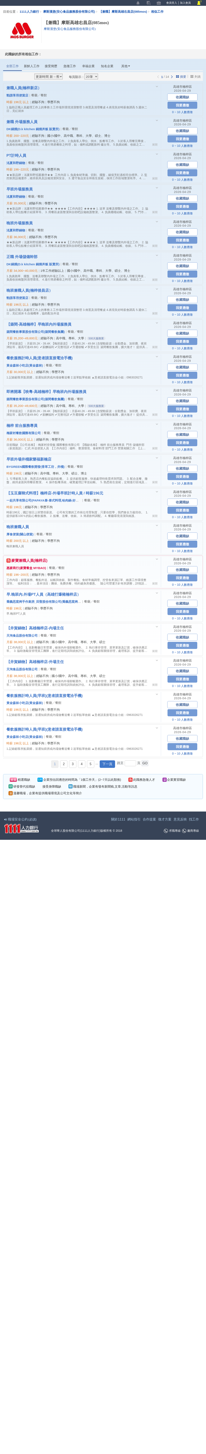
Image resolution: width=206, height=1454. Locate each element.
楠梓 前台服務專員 (21, 425)
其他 (125, 66)
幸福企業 (88, 66)
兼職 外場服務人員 (21, 121)
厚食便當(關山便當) (20, 534)
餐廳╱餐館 (39, 95)
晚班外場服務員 (19, 222)
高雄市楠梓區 (182, 86)
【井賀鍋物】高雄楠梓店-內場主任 (35, 627)
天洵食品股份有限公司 (22, 635)
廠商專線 (190, 831)
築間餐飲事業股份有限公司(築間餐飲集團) (35, 332)
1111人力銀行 (29, 11)
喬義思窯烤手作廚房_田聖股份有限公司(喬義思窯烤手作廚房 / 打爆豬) (54, 601)
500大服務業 (96, 338)
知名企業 (107, 66)
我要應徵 (182, 105)
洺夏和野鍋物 (15, 163)
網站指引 (134, 819)
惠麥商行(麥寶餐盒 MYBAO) (26, 568)
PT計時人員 (16, 155)
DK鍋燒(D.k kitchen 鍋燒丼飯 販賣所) (33, 129)
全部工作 (12, 66)
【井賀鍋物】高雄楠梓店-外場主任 (35, 661)
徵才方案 (164, 819)
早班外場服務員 (19, 189)
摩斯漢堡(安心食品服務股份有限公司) (69, 11)
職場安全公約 (20, 819)
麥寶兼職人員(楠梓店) (26, 560)
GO (145, 763)
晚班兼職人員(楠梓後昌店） (29, 290)
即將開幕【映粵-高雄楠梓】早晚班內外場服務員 (46, 391)
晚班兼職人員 (17, 526)
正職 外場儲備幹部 (21, 256)
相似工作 (157, 11)
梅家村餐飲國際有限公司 (23, 433)
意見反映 (180, 819)
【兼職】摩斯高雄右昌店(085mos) (125, 11)
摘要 (181, 76)
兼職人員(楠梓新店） (23, 87)
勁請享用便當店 (17, 95)
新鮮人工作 (32, 66)
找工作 (194, 819)
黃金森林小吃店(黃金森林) (24, 365)
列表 (195, 76)
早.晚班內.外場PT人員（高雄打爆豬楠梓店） (43, 594)
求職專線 (172, 831)
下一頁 (107, 764)
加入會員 (185, 2)
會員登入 (171, 2)
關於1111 (118, 819)
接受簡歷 (51, 66)
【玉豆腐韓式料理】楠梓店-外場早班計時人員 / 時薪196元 (54, 492)
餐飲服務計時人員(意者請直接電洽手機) (39, 357)
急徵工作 (69, 66)
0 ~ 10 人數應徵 (182, 112)
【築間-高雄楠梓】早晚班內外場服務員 (38, 324)
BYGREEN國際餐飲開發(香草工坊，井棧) (35, 466)
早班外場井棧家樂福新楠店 (28, 459)
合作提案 (149, 819)
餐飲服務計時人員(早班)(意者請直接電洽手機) (44, 695)
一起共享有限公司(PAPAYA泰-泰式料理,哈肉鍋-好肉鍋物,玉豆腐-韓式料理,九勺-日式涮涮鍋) (69, 500)
